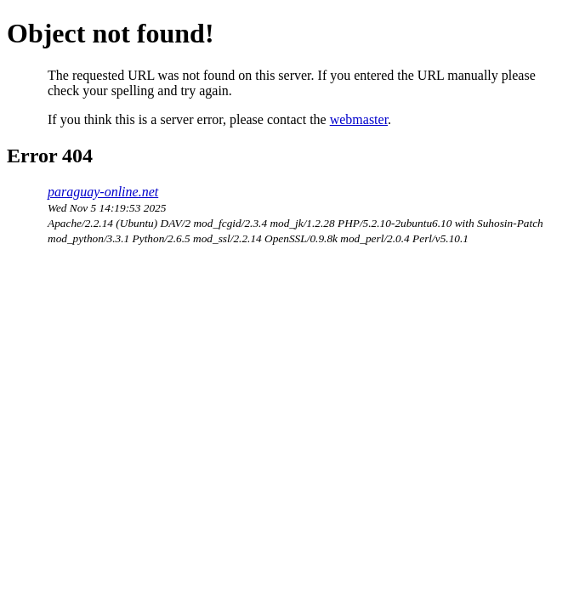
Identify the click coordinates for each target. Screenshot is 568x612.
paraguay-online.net (103, 191)
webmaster (359, 119)
